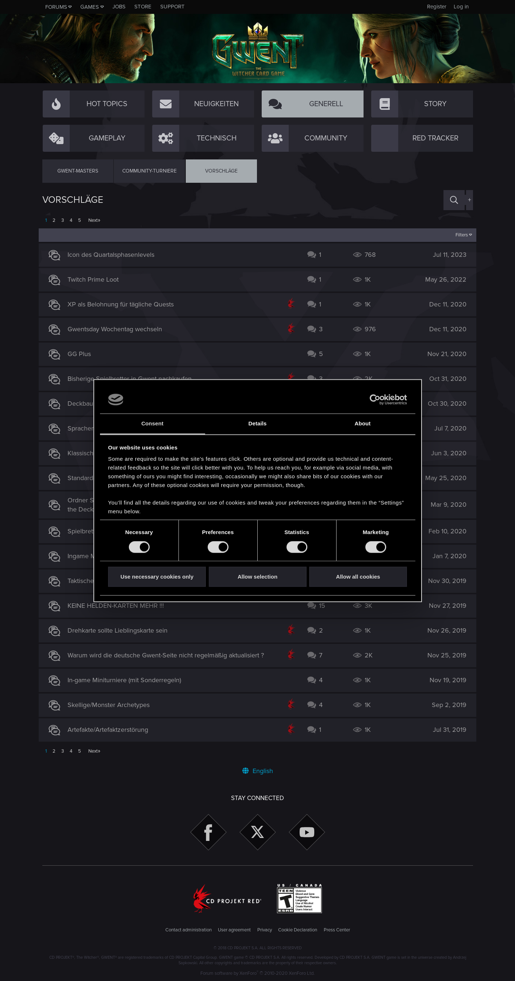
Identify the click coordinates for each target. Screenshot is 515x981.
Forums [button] (56, 7)
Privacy (264, 930)
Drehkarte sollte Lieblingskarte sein (121, 630)
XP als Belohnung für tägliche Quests (124, 304)
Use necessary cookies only (156, 577)
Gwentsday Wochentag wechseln (118, 329)
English (257, 771)
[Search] (454, 200)
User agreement (234, 930)
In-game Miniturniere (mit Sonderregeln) (128, 680)
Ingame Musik (91, 556)
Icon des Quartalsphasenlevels (114, 255)
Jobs (119, 6)
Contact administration (188, 930)
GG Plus (83, 354)
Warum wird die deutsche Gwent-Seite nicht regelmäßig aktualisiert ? (169, 655)
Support (172, 6)
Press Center (337, 930)
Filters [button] (458, 235)
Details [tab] (258, 424)
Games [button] (89, 7)
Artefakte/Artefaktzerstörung (111, 730)
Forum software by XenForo (257, 973)
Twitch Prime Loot (96, 279)
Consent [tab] (152, 424)
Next (93, 220)
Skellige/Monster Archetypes (112, 705)
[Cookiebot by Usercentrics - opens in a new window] (375, 399)
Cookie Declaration (297, 930)
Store (142, 6)
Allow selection (257, 577)
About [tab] (363, 424)
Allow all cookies (358, 577)
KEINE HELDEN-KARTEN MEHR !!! (119, 606)
